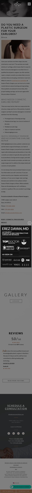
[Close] (29, 223)
